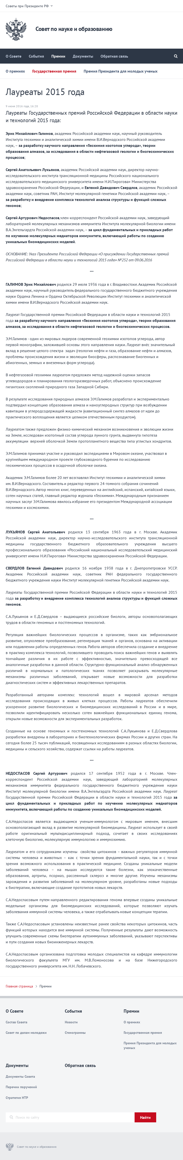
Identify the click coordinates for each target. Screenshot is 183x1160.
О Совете (13, 56)
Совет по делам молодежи (26, 1032)
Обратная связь (114, 56)
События (36, 56)
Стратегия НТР (17, 1097)
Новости (71, 1022)
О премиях (15, 71)
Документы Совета (20, 1076)
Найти (145, 1117)
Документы (83, 56)
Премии (58, 56)
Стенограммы (75, 1032)
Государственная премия (54, 71)
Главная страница (19, 986)
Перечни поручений (21, 1087)
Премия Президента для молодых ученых (120, 71)
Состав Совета (16, 1022)
